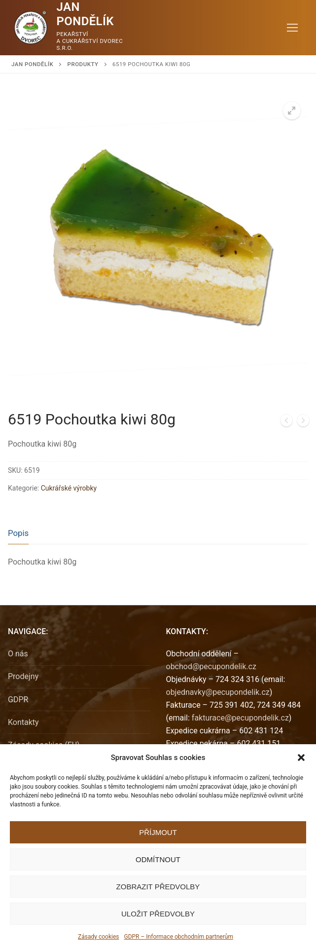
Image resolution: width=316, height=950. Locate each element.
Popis (18, 533)
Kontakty (23, 722)
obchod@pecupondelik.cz (211, 666)
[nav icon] (292, 27)
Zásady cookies (98, 936)
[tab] (18, 533)
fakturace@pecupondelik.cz (240, 717)
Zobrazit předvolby (158, 886)
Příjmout (158, 832)
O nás (18, 653)
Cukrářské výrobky (69, 488)
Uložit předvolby (158, 914)
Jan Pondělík (85, 14)
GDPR (18, 699)
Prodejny (23, 676)
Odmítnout (158, 859)
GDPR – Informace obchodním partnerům (178, 936)
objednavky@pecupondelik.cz (218, 692)
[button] (301, 757)
